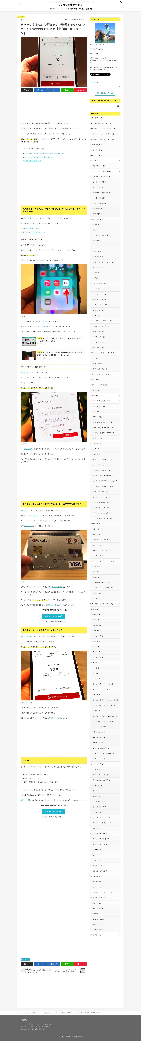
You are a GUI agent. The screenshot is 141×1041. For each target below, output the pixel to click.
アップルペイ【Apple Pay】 (103, 470)
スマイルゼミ (98, 801)
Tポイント (97, 545)
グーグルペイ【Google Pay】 (103, 486)
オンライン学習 (97, 764)
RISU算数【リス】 (100, 785)
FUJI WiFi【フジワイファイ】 (101, 123)
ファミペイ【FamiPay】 (102, 497)
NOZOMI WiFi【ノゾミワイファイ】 (103, 128)
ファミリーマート (100, 304)
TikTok (97, 881)
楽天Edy (48, 331)
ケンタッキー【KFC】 (101, 235)
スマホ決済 (96, 443)
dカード (96, 411)
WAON (96, 577)
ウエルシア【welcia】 (101, 326)
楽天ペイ (46, 321)
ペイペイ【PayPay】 (101, 502)
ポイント (95, 523)
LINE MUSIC (98, 919)
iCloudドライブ (99, 737)
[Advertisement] (54, 106)
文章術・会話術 (99, 198)
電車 (96, 390)
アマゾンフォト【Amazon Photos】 (105, 705)
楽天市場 (28, 449)
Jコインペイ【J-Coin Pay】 (102, 459)
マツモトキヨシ (99, 337)
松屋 (95, 278)
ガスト (96, 230)
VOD (94, 662)
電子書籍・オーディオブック (101, 892)
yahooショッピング (100, 844)
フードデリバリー (98, 865)
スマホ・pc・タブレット (100, 817)
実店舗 (23, 372)
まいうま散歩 (98, 187)
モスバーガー (98, 267)
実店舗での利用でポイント (32, 228)
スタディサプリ (99, 796)
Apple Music (98, 908)
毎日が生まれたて (96, 82)
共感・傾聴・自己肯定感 (102, 192)
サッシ (64, 123)
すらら (96, 791)
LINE (96, 641)
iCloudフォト (98, 742)
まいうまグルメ (99, 182)
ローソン (97, 315)
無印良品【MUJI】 (100, 369)
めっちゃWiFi (96, 144)
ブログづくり (95, 935)
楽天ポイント (21, 16)
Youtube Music (98, 929)
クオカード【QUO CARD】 (103, 588)
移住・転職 (97, 208)
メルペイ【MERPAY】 (101, 507)
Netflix (96, 673)
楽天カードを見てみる (52, 616)
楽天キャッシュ (33, 218)
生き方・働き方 (99, 203)
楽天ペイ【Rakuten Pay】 (102, 518)
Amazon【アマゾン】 (101, 839)
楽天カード (29, 526)
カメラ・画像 (95, 395)
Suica (96, 572)
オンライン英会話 (99, 769)
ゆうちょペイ (98, 465)
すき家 (96, 224)
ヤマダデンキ (98, 342)
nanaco (96, 566)
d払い (96, 454)
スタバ (96, 246)
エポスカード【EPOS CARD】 (103, 433)
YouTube (97, 887)
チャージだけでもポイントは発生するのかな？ (39, 157)
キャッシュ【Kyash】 (101, 582)
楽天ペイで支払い (56, 718)
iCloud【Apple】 (99, 732)
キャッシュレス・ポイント (100, 401)
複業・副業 (97, 214)
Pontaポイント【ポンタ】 (102, 539)
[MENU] (19, 2)
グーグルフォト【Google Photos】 (105, 721)
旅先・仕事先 (96, 379)
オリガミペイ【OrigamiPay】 (103, 475)
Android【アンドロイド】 (102, 823)
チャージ (36, 515)
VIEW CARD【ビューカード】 (103, 427)
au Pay (96, 449)
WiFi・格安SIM (96, 118)
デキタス (97, 812)
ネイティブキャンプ (100, 775)
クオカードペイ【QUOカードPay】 (105, 481)
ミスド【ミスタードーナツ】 (103, 262)
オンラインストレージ (99, 689)
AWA (95, 913)
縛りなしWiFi (97, 155)
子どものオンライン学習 (102, 780)
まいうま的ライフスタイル (100, 171)
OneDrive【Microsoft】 (101, 748)
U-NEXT (96, 678)
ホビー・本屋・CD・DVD (100, 374)
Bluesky (96, 620)
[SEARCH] (121, 2)
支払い (23, 510)
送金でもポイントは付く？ (32, 161)
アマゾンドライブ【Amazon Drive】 (105, 700)
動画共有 (96, 876)
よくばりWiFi (97, 150)
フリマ (94, 855)
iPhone (96, 828)
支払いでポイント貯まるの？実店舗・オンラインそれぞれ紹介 (43, 153)
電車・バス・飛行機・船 (100, 385)
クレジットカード (98, 406)
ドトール (97, 251)
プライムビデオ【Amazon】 (103, 684)
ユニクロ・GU (98, 358)
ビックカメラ (98, 331)
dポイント (97, 529)
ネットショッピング (99, 833)
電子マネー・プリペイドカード (102, 561)
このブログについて (98, 166)
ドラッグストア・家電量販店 (101, 321)
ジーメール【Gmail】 (101, 726)
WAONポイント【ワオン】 (102, 550)
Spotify (96, 924)
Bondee (97, 625)
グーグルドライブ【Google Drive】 (105, 716)
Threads (97, 652)
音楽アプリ (96, 903)
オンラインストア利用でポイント (34, 232)
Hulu (96, 668)
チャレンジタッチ (99, 807)
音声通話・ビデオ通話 (99, 897)
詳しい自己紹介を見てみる (105, 93)
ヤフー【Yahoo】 (99, 759)
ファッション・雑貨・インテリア (102, 353)
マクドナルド (98, 256)
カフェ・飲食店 (97, 219)
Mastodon (97, 646)
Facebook (97, 630)
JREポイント (98, 534)
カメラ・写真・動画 (71, 9)
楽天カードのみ (57, 587)
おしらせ (94, 160)
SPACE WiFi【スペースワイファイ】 (104, 134)
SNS (95, 609)
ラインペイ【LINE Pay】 (102, 513)
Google (96, 710)
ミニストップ (98, 310)
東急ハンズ (97, 363)
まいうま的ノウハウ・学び (101, 176)
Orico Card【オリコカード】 (103, 422)
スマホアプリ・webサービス (55, 9)
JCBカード (97, 417)
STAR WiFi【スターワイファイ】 (102, 139)
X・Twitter (98, 657)
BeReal (96, 614)
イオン (96, 289)
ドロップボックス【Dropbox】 (103, 753)
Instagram (98, 636)
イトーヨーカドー (99, 294)
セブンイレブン (99, 299)
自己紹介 (81, 9)
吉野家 (96, 272)
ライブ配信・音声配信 (99, 871)
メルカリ (97, 860)
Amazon (96, 694)
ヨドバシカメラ (99, 347)
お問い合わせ (89, 9)
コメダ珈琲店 (98, 240)
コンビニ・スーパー (99, 283)
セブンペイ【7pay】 (100, 491)
